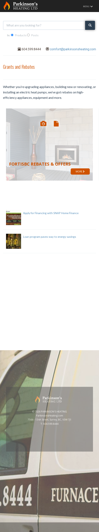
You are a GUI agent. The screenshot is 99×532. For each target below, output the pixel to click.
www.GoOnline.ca (67, 529)
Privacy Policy (87, 529)
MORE (80, 171)
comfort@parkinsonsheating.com (73, 49)
